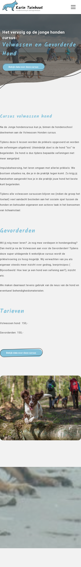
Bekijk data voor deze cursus (23, 67)
